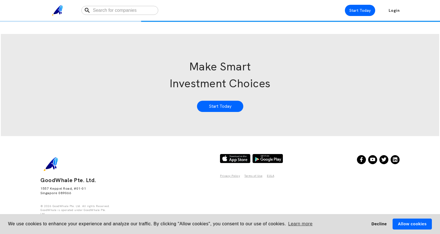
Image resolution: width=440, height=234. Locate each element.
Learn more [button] (300, 223)
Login (394, 10)
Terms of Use (253, 176)
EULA (270, 176)
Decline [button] (379, 224)
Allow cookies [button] (412, 224)
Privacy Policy (230, 176)
